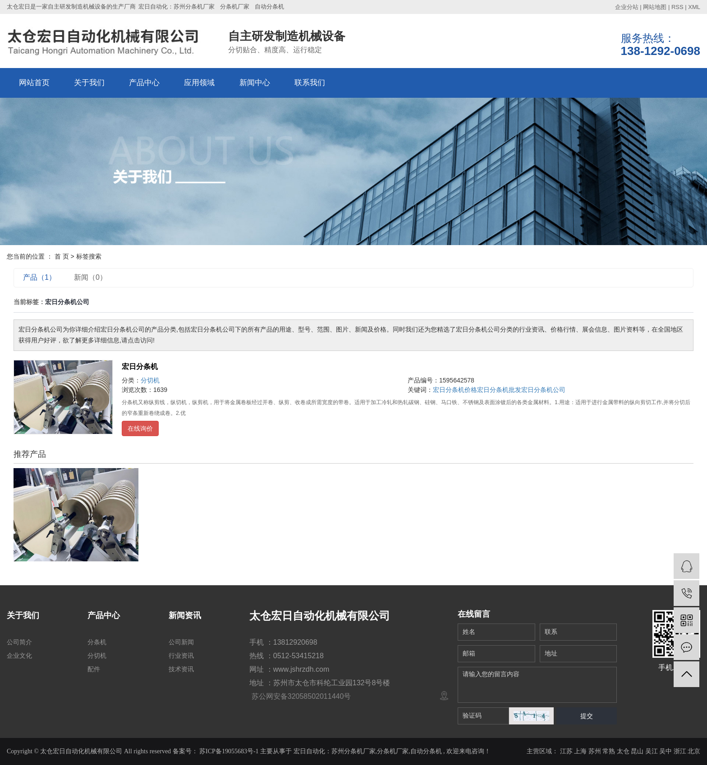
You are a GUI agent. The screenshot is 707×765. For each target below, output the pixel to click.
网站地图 (654, 7)
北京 (694, 751)
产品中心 (144, 82)
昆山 (637, 751)
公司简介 (19, 642)
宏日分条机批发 (499, 389)
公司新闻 (181, 642)
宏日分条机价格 (455, 389)
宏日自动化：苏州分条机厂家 (176, 6)
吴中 (665, 751)
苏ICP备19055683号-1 (228, 751)
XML (694, 7)
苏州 (594, 751)
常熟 (608, 751)
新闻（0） (90, 277)
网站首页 (34, 82)
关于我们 (89, 82)
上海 (580, 751)
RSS (677, 7)
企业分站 (626, 7)
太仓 (623, 751)
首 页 (62, 256)
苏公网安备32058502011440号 (300, 696)
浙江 (680, 751)
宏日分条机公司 (543, 389)
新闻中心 (254, 82)
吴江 (651, 751)
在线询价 (140, 428)
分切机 (150, 380)
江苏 (566, 751)
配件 (93, 669)
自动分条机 (269, 6)
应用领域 (199, 82)
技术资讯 (181, 669)
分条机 (96, 642)
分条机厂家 (234, 6)
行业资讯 (181, 655)
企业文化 (19, 655)
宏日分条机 (140, 366)
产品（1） (39, 277)
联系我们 (309, 82)
